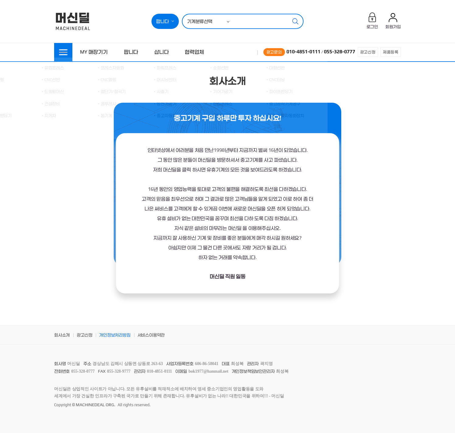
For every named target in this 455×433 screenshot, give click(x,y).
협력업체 (194, 52)
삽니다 (161, 52)
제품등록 (390, 52)
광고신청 (368, 52)
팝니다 (131, 52)
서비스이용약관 (151, 334)
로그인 (372, 26)
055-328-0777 (339, 52)
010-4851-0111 (304, 52)
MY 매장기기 (94, 52)
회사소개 (62, 334)
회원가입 (393, 26)
